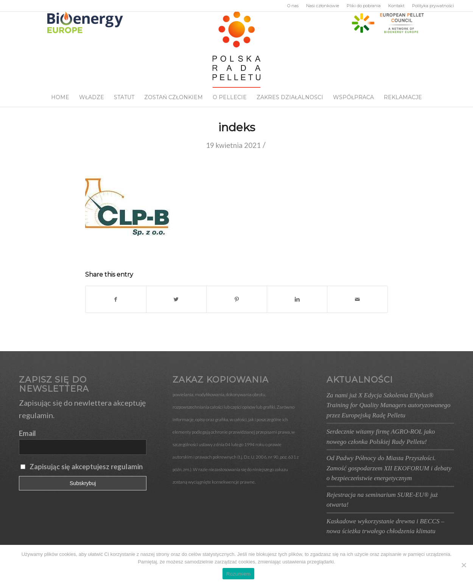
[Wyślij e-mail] (357, 299)
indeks (236, 127)
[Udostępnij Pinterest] (237, 299)
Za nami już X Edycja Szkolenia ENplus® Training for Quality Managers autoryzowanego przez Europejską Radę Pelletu (389, 405)
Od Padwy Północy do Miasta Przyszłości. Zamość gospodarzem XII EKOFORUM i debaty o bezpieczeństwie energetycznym (389, 468)
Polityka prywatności (433, 5)
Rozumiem (238, 574)
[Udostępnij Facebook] (116, 299)
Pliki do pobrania (364, 5)
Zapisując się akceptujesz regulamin (86, 466)
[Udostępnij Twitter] (176, 299)
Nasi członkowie (322, 5)
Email (27, 433)
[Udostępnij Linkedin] (297, 299)
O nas (293, 5)
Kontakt (396, 5)
